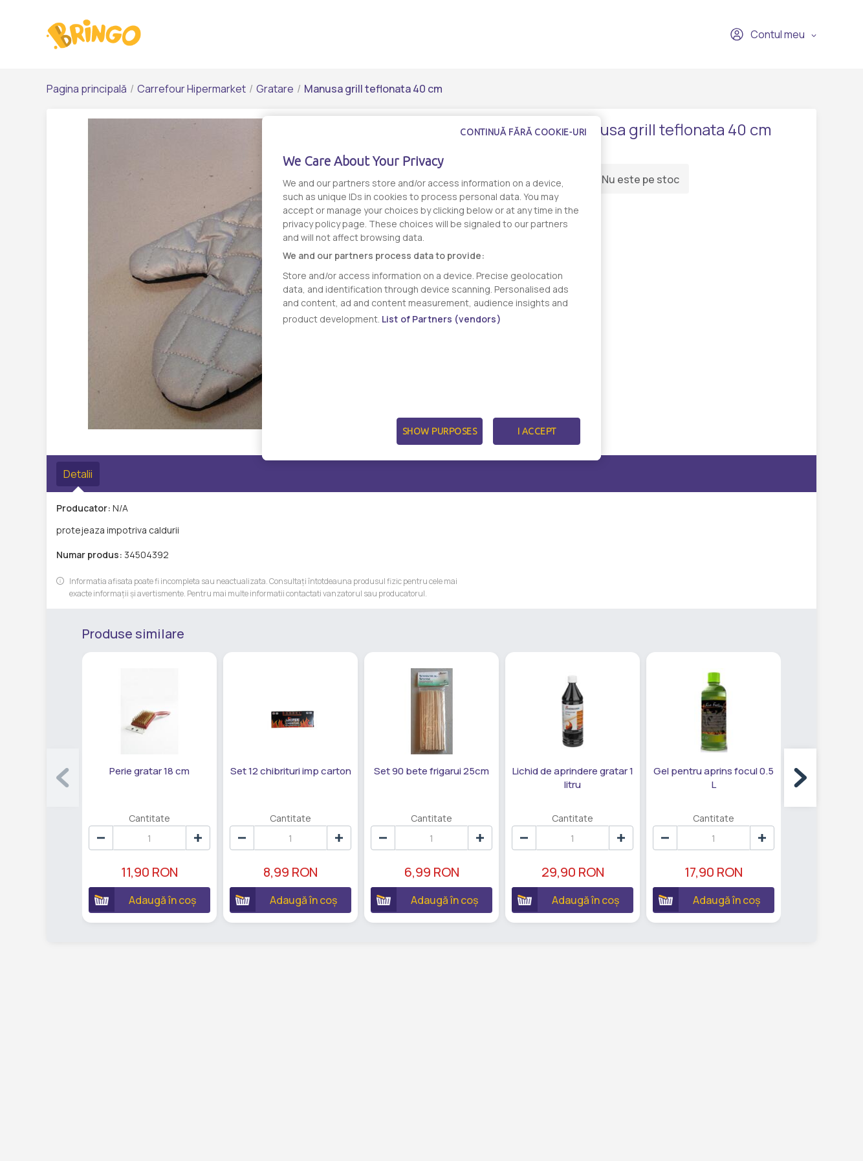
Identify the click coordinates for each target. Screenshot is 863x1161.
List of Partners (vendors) (441, 319)
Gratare (275, 89)
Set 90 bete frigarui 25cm (431, 771)
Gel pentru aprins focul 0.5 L (713, 777)
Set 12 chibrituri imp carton (290, 771)
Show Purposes (439, 431)
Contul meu (767, 34)
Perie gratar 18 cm (149, 771)
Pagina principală (87, 89)
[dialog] (431, 288)
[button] (800, 778)
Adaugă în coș (142, 899)
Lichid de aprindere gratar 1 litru (572, 777)
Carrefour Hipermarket (191, 89)
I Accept (537, 431)
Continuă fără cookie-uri (523, 132)
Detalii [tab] (78, 474)
